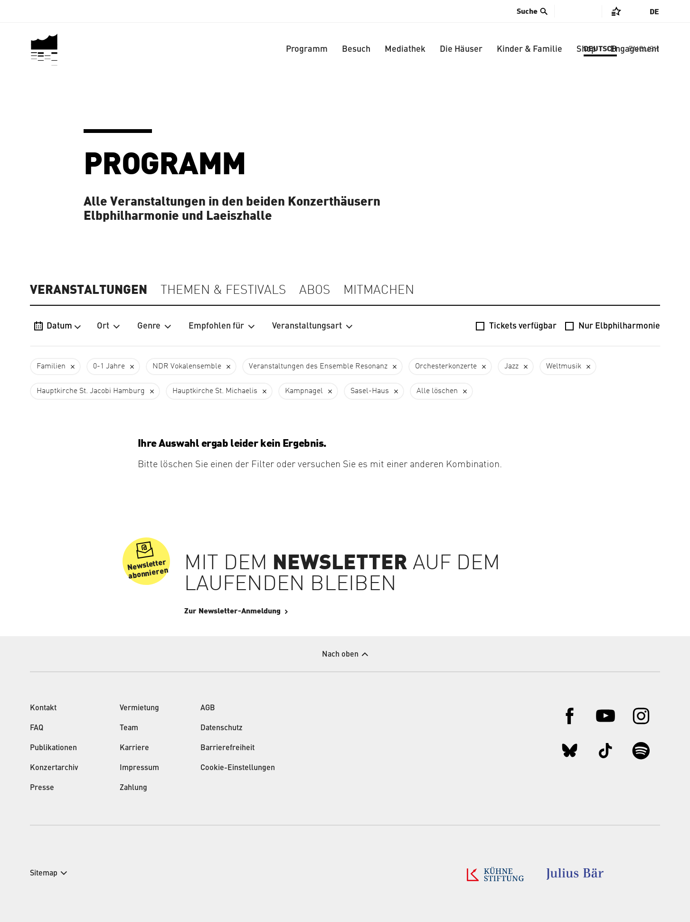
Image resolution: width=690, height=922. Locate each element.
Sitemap (43, 873)
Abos (314, 290)
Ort (108, 326)
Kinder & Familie (529, 49)
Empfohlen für (222, 326)
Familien (51, 366)
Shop (586, 49)
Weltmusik (563, 366)
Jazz (511, 366)
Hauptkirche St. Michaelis (214, 391)
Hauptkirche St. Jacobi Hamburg (91, 391)
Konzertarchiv (54, 768)
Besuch (356, 49)
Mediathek (405, 49)
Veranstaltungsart (312, 326)
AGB (207, 708)
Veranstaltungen (88, 290)
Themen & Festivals (223, 290)
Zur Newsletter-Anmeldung (261, 611)
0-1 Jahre (109, 366)
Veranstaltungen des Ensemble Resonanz (318, 366)
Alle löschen (437, 391)
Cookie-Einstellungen (237, 768)
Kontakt (43, 708)
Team (129, 728)
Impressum (139, 768)
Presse (42, 788)
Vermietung (139, 708)
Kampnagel (304, 391)
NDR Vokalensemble (186, 366)
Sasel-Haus (369, 391)
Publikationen (53, 748)
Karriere (134, 748)
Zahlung (133, 788)
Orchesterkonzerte (446, 366)
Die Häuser (461, 49)
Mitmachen (378, 290)
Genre (154, 326)
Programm (307, 49)
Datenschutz (221, 728)
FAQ (36, 728)
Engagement (634, 49)
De (654, 12)
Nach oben (340, 655)
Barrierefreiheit (227, 748)
